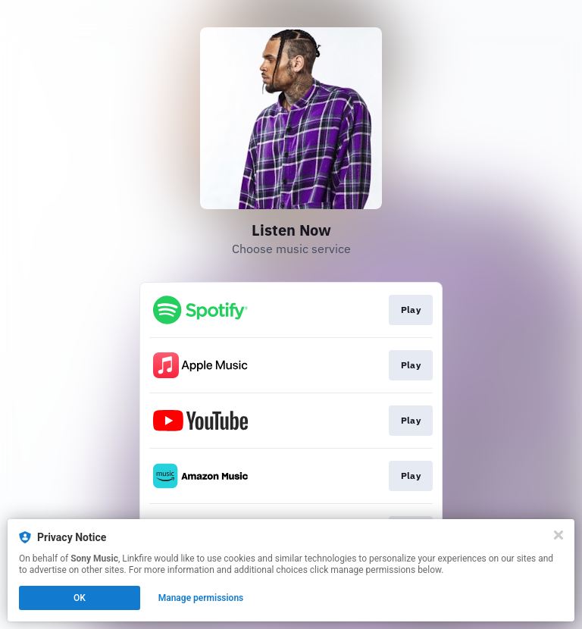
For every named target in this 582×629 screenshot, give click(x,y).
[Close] (558, 535)
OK (80, 598)
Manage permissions (201, 598)
